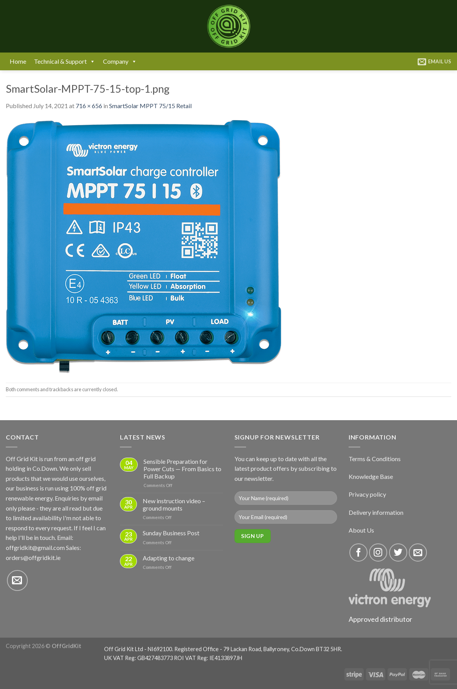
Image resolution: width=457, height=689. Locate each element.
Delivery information (376, 512)
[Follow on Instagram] (378, 552)
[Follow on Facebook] (358, 552)
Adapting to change (168, 558)
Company (120, 61)
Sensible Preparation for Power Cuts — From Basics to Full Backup (182, 469)
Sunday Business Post (171, 532)
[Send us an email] (17, 580)
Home (18, 61)
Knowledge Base (371, 476)
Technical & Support (64, 61)
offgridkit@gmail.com (35, 547)
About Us (361, 530)
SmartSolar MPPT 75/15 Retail (150, 105)
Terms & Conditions (375, 458)
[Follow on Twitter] (398, 552)
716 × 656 (89, 105)
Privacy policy (367, 494)
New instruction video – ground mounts (174, 504)
